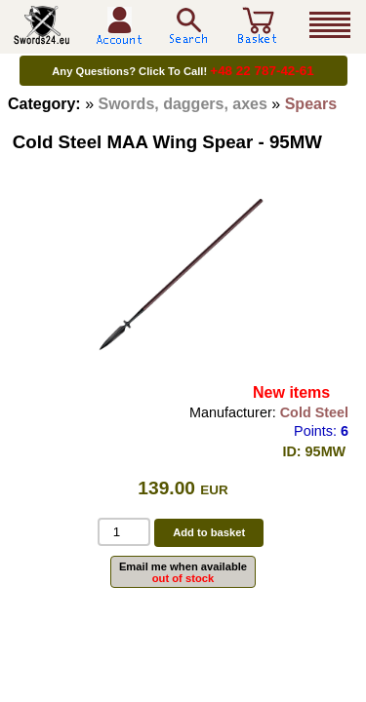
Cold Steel (314, 412)
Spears (311, 104)
